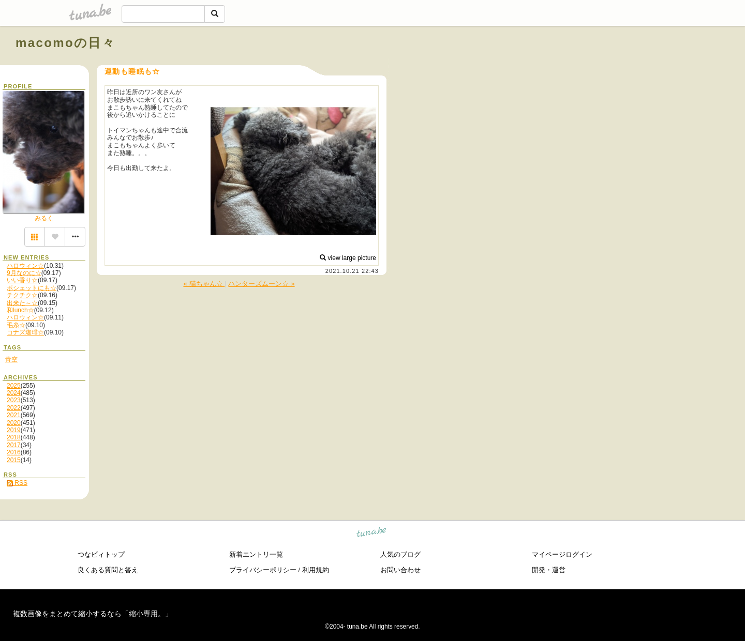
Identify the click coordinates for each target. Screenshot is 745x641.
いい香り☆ (22, 280)
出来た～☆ (22, 303)
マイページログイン (562, 554)
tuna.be (372, 533)
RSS (17, 482)
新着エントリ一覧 (256, 554)
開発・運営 (548, 570)
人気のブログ (400, 554)
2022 (14, 407)
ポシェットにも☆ (31, 288)
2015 (14, 460)
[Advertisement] (611, 66)
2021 (14, 415)
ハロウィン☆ (25, 265)
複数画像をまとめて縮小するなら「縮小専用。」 (92, 613)
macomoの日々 (65, 43)
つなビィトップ (101, 554)
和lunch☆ (20, 310)
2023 (14, 400)
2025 (14, 385)
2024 (14, 392)
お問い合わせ (400, 570)
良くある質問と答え (108, 570)
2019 (14, 430)
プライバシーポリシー (262, 570)
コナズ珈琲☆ (25, 332)
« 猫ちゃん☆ (204, 283)
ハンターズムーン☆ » (261, 283)
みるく (44, 218)
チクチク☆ (22, 295)
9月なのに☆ (24, 273)
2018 (14, 437)
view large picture (348, 258)
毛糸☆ (16, 325)
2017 (14, 445)
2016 (14, 452)
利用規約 (315, 570)
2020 (14, 422)
